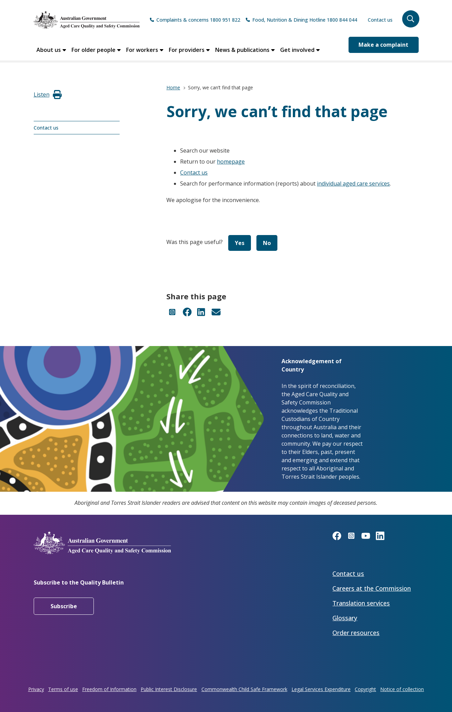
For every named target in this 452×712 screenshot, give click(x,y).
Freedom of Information (109, 689)
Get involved (297, 50)
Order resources (355, 632)
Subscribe (64, 606)
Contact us (380, 19)
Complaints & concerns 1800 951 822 (198, 19)
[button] (410, 18)
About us (48, 50)
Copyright (365, 689)
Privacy (36, 689)
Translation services (361, 603)
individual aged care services (353, 183)
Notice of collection (402, 689)
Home (173, 87)
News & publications (242, 50)
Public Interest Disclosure (169, 689)
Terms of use (63, 689)
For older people (93, 50)
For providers (187, 50)
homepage (231, 161)
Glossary (344, 618)
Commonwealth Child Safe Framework (244, 689)
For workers (142, 50)
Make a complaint (383, 44)
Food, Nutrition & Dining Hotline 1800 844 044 (304, 19)
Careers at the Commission (371, 588)
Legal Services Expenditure (321, 689)
